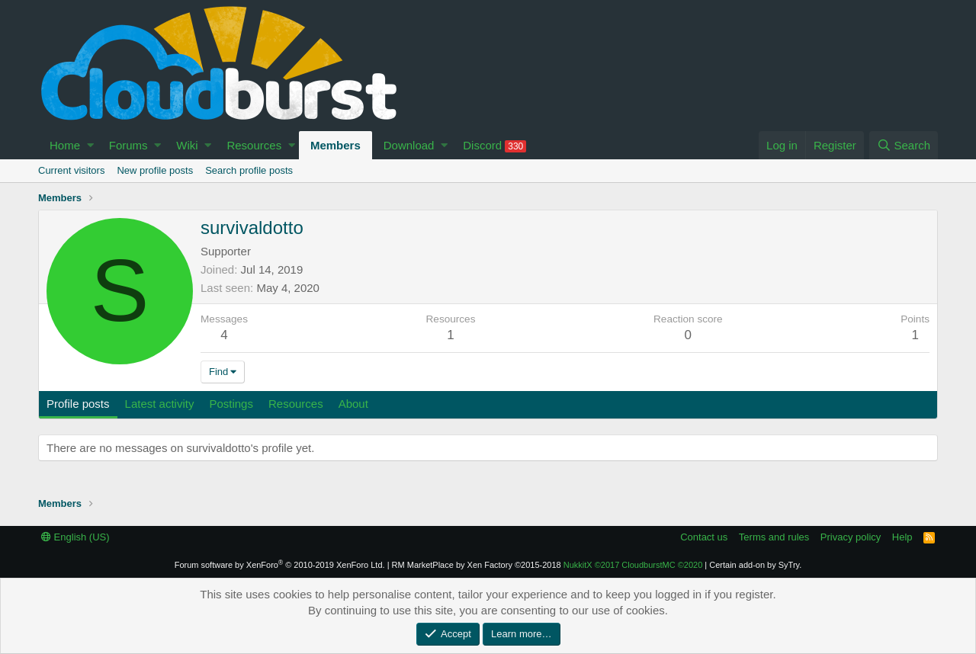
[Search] (903, 145)
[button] (90, 145)
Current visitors (71, 170)
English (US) (75, 537)
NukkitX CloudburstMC (633, 564)
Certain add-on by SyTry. (755, 564)
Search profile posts (249, 170)
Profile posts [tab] (78, 403)
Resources (253, 145)
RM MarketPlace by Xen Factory (476, 564)
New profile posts (155, 170)
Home (65, 145)
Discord (494, 145)
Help (902, 537)
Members (335, 145)
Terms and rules (774, 537)
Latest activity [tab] (159, 403)
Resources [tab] (295, 403)
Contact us (703, 537)
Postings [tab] (231, 403)
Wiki (186, 145)
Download (409, 145)
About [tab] (353, 403)
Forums (128, 145)
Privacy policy (850, 537)
